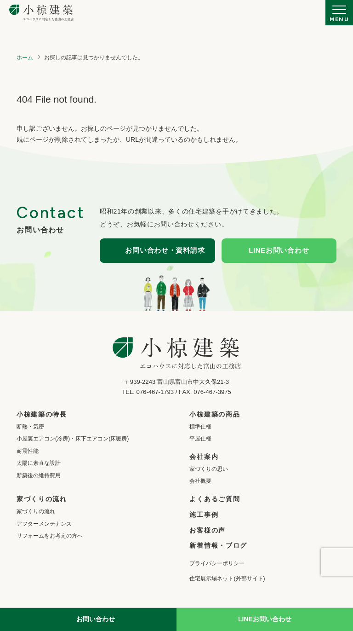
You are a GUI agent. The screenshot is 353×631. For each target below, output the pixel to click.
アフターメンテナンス (44, 524)
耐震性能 (28, 451)
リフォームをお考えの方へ (50, 536)
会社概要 (200, 481)
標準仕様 (200, 426)
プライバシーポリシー (217, 563)
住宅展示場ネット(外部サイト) (227, 578)
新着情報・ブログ (218, 545)
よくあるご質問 (214, 499)
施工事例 (203, 514)
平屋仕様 (200, 438)
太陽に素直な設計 (39, 463)
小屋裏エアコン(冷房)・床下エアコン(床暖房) (73, 438)
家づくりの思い (208, 469)
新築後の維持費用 (39, 475)
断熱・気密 (30, 426)
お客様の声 (207, 530)
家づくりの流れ (36, 511)
